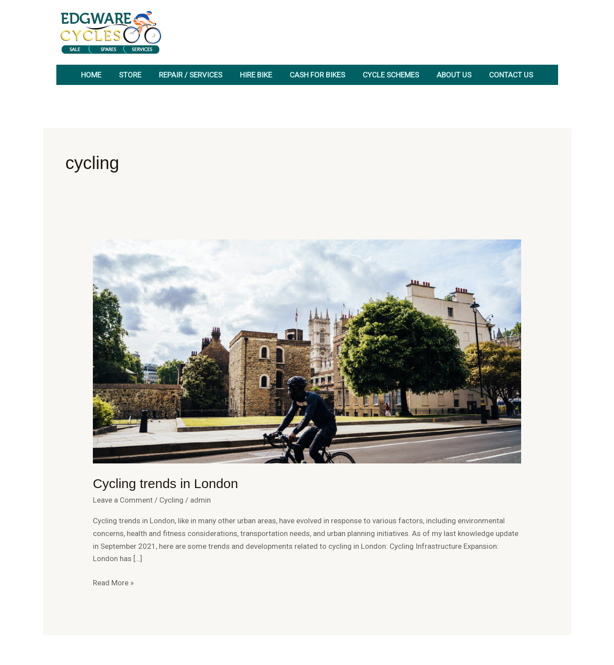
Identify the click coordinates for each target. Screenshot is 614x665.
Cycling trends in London (165, 483)
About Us (454, 74)
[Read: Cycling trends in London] (307, 350)
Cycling (171, 500)
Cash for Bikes (317, 74)
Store (130, 74)
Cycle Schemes (391, 74)
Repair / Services (190, 74)
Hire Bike (256, 74)
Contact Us (511, 74)
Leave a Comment (123, 500)
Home (91, 74)
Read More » (113, 582)
